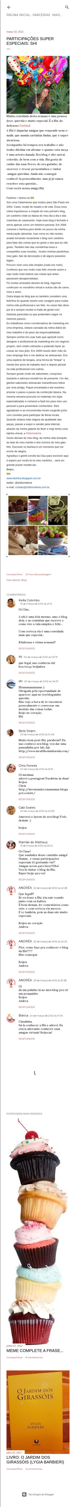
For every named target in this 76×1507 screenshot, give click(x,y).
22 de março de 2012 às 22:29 (50, 941)
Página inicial (18, 15)
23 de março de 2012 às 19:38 (50, 980)
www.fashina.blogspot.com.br (23, 478)
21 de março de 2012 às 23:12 (36, 845)
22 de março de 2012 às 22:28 (50, 887)
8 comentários (34, 1357)
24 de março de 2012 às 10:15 (46, 1015)
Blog (24, 579)
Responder (27, 648)
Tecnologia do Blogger (38, 1494)
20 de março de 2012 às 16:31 (36, 769)
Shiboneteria (33, 433)
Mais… (57, 15)
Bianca (23, 1015)
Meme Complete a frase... (34, 1350)
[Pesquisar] (67, 6)
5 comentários (34, 1468)
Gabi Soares (27, 807)
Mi (20, 657)
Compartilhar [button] (14, 574)
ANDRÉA (25, 888)
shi (20, 681)
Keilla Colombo (29, 600)
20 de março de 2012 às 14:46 (37, 734)
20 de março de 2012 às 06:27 (41, 681)
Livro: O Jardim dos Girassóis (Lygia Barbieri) (35, 1459)
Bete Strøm (27, 731)
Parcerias (41, 15)
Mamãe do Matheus (33, 842)
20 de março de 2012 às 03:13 (41, 656)
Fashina (24, 125)
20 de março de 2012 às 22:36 (37, 810)
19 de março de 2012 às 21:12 (36, 603)
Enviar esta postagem (38, 574)
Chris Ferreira (28, 765)
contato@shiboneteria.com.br (32, 487)
